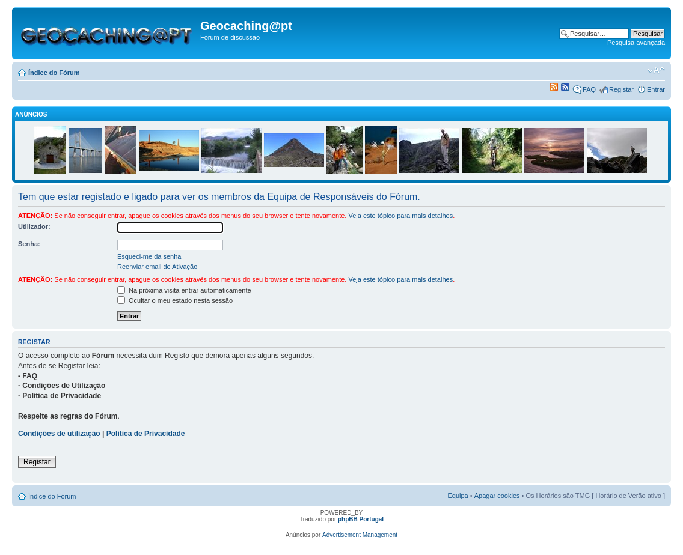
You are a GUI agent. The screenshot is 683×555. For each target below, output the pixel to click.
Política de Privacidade (145, 433)
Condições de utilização (59, 433)
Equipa (457, 495)
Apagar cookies (497, 495)
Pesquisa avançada (636, 42)
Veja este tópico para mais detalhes (400, 215)
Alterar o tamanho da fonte (656, 70)
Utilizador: (34, 226)
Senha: (29, 243)
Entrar (656, 89)
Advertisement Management (359, 535)
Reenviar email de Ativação (157, 266)
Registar (621, 89)
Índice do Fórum (54, 72)
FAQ (589, 89)
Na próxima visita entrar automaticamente (184, 290)
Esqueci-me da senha (149, 256)
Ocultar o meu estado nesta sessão (175, 300)
